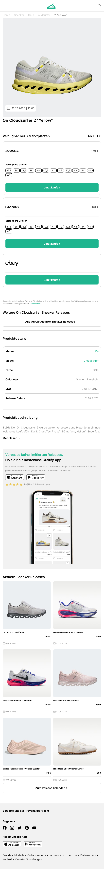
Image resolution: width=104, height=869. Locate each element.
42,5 (68, 170)
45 (8, 175)
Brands (7, 855)
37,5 (8, 170)
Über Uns (71, 855)
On (30, 15)
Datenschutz (88, 855)
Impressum (55, 855)
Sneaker (19, 15)
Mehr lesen (12, 438)
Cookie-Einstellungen (28, 859)
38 (16, 170)
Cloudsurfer (42, 15)
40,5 (45, 170)
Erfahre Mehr (35, 304)
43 (75, 170)
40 (38, 170)
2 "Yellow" (60, 15)
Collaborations (36, 855)
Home (6, 15)
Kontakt (7, 859)
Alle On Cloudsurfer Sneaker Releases (52, 322)
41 (53, 170)
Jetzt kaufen (52, 187)
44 (82, 170)
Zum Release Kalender (52, 788)
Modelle (19, 855)
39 (31, 170)
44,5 (90, 170)
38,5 (23, 170)
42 (60, 170)
